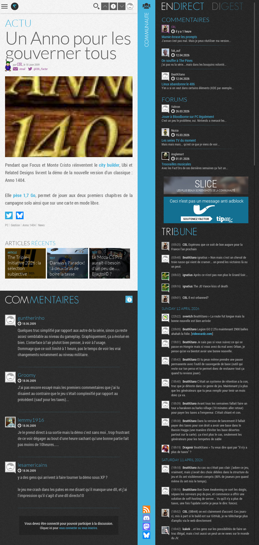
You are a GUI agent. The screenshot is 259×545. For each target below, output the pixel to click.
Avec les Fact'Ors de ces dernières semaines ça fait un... (195, 168)
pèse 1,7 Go (24, 195)
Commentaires (185, 19)
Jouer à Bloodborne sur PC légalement (188, 117)
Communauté (146, 247)
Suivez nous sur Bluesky (146, 535)
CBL (20, 64)
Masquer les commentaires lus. (129, 299)
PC (6, 225)
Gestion (15, 225)
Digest (227, 6)
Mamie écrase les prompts (179, 37)
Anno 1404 (29, 225)
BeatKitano (178, 74)
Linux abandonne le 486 (178, 84)
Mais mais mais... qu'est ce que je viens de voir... (191, 144)
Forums (174, 99)
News (41, 225)
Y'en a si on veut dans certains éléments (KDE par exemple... (198, 88)
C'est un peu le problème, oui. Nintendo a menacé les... (194, 120)
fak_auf (175, 50)
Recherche (96, 6)
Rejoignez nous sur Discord (146, 518)
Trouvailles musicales (176, 164)
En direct (183, 6)
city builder (109, 165)
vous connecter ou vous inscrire (78, 528)
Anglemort (177, 154)
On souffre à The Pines (177, 61)
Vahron (175, 107)
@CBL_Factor (41, 69)
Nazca (175, 130)
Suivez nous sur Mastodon (146, 526)
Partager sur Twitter (9, 215)
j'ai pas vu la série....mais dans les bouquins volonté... (194, 64)
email (22, 69)
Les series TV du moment (179, 140)
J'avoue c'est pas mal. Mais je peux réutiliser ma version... (196, 41)
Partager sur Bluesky (20, 215)
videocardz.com (202, 333)
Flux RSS (146, 509)
